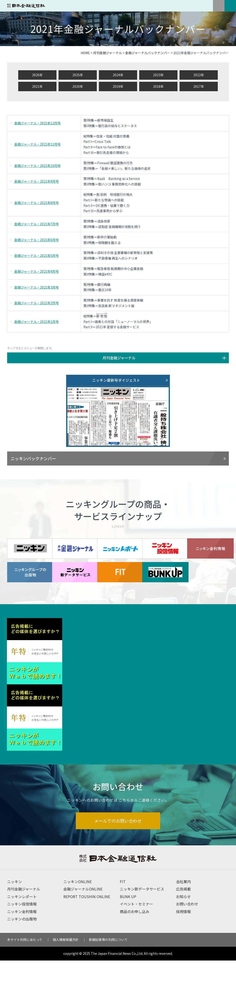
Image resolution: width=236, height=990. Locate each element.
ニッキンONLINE (77, 911)
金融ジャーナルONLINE (83, 918)
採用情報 (183, 941)
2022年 (198, 75)
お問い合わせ (187, 933)
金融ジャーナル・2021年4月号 (36, 271)
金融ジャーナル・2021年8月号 (36, 202)
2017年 (198, 86)
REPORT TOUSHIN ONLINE (86, 926)
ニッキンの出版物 (22, 948)
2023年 (158, 75)
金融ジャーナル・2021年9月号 (36, 181)
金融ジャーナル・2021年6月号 (36, 239)
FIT (123, 911)
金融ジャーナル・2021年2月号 (36, 303)
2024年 (118, 75)
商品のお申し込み (134, 941)
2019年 (118, 86)
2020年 (77, 86)
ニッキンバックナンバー (33, 458)
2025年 (77, 75)
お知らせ (183, 926)
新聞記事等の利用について (108, 969)
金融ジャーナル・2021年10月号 (37, 165)
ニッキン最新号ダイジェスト (116, 380)
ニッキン (14, 911)
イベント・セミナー (136, 933)
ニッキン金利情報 (22, 941)
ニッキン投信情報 (22, 933)
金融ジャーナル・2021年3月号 (36, 287)
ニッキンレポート (22, 926)
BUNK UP (128, 926)
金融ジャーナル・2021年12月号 (37, 123)
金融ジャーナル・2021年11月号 (37, 144)
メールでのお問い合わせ (118, 849)
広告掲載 (183, 918)
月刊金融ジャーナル (107, 52)
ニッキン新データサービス (142, 918)
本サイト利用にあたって (24, 969)
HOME (85, 52)
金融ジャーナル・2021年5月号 (36, 255)
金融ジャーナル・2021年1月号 (36, 321)
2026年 (37, 75)
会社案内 (183, 911)
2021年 (37, 86)
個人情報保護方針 (66, 969)
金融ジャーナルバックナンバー (147, 52)
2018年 (158, 86)
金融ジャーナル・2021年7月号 (36, 224)
